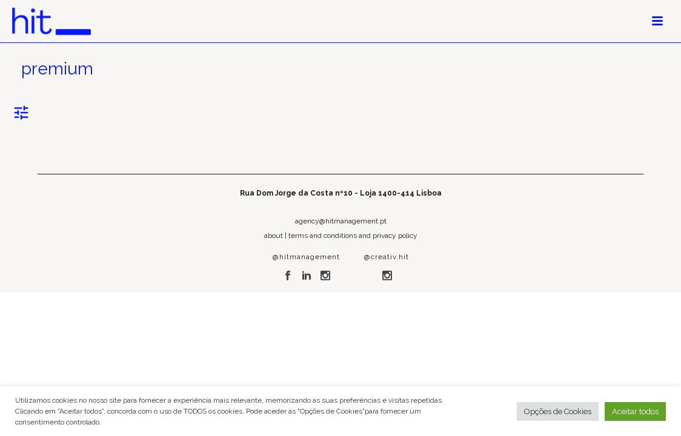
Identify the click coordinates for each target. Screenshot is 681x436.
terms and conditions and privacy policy (352, 235)
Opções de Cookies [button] (557, 411)
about (273, 235)
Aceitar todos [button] (635, 411)
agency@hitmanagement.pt (341, 221)
